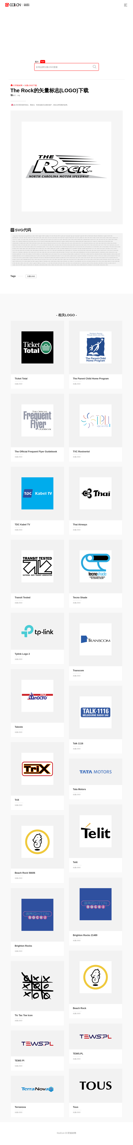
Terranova (20, 1107)
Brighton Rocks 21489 (85, 935)
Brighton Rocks (23, 946)
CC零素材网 (16, 85)
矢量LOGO (31, 276)
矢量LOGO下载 (30, 85)
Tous (75, 1107)
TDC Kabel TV (22, 524)
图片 (37, 62)
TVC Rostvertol (81, 451)
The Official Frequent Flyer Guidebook (36, 451)
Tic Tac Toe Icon (24, 1015)
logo (42, 61)
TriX (17, 800)
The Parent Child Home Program (91, 378)
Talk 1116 (78, 743)
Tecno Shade (80, 597)
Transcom (78, 670)
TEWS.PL (78, 1053)
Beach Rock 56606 (25, 873)
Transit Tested (22, 597)
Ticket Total (21, 378)
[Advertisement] (66, 38)
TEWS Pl (19, 1060)
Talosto (19, 727)
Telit (75, 862)
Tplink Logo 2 (22, 654)
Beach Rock (79, 1008)
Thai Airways (80, 524)
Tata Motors (79, 789)
